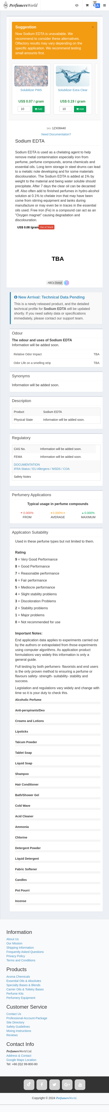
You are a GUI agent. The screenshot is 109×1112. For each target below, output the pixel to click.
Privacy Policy (15, 956)
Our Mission (14, 943)
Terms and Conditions (20, 960)
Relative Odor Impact (56, 354)
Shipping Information (20, 947)
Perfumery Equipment (20, 998)
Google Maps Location (21, 1060)
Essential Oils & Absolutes (23, 981)
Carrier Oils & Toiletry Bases (25, 989)
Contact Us (13, 1014)
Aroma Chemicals (18, 976)
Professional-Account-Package (26, 1018)
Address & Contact (18, 1055)
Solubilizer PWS (31, 90)
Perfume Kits (14, 993)
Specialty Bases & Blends (23, 985)
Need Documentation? (56, 134)
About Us (12, 939)
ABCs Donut (55, 282)
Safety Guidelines (18, 1026)
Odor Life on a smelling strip (56, 363)
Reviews (12, 1035)
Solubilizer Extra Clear (73, 90)
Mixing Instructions (18, 1031)
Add (38, 109)
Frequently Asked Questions (25, 952)
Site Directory (15, 1022)
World (23, 5)
